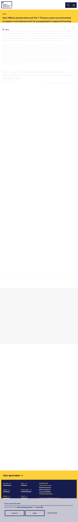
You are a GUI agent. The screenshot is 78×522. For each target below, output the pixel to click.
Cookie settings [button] (52, 513)
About (24, 496)
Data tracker (26, 490)
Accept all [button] (14, 513)
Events (6, 490)
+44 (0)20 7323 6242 (45, 494)
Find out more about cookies (24, 507)
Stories (4, 14)
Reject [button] (35, 513)
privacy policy (39, 507)
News (24, 483)
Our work (7, 483)
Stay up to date (13, 475)
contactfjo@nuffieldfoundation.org (49, 498)
